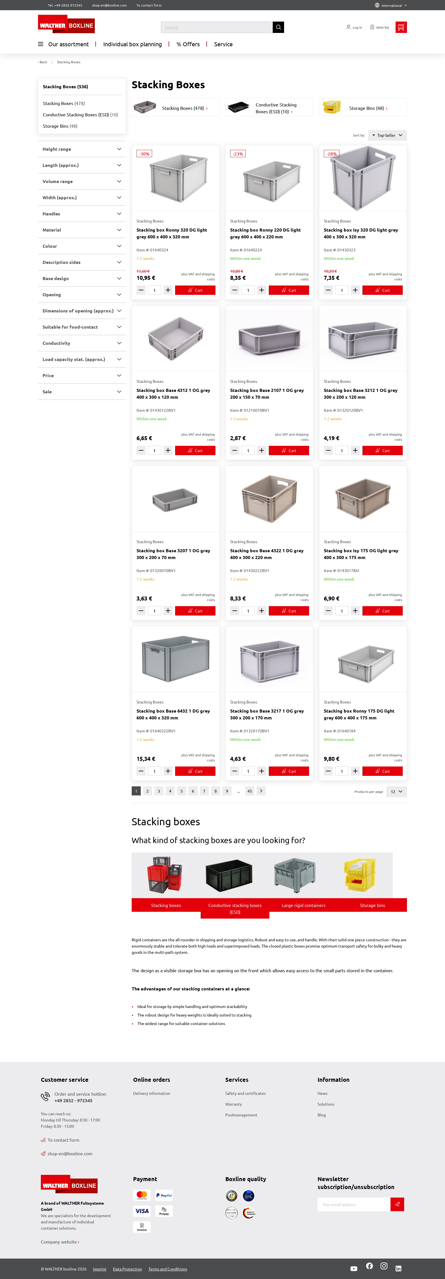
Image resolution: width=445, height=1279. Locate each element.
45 (249, 790)
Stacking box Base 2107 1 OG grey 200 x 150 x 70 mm (267, 393)
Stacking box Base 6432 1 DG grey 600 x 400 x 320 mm (173, 714)
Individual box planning (132, 43)
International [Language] (391, 5)
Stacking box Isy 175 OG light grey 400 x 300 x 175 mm (361, 553)
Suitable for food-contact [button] (70, 327)
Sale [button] (47, 391)
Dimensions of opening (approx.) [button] (78, 311)
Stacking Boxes (64, 103)
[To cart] (195, 290)
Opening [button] (52, 294)
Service (223, 43)
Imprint (99, 1268)
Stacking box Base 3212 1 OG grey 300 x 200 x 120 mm (361, 393)
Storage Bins (60, 126)
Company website (59, 1241)
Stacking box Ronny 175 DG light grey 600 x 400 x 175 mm (359, 714)
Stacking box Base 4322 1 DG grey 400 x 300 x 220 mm (267, 553)
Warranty (233, 1103)
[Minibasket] (401, 27)
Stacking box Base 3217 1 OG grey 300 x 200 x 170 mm (267, 714)
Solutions (326, 1103)
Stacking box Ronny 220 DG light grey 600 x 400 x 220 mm (265, 233)
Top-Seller (387, 135)
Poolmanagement (241, 1114)
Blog (322, 1114)
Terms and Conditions (167, 1268)
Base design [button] (56, 278)
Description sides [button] (62, 262)
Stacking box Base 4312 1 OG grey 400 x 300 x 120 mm (173, 393)
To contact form (149, 5)
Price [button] (48, 375)
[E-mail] (354, 1204)
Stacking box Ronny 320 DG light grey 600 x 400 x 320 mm (172, 233)
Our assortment (63, 44)
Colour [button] (50, 246)
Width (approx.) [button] (60, 197)
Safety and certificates (245, 1093)
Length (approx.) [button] (61, 165)
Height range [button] (57, 149)
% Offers (188, 43)
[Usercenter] (354, 27)
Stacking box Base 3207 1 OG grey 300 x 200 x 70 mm (173, 553)
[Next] (261, 790)
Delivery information (151, 1093)
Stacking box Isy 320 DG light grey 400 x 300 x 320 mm (361, 233)
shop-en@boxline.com (67, 1153)
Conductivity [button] (56, 343)
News (323, 1093)
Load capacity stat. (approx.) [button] (74, 359)
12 (396, 792)
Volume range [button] (58, 181)
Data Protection (127, 1268)
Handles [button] (51, 214)
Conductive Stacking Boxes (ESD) (80, 114)
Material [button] (52, 230)
